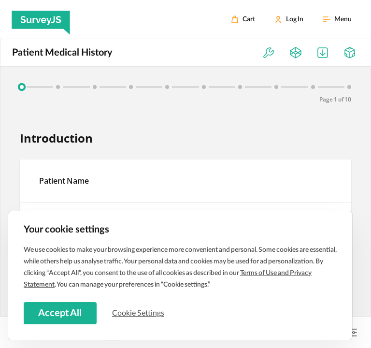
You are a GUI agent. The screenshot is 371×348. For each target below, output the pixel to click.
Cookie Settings (140, 313)
